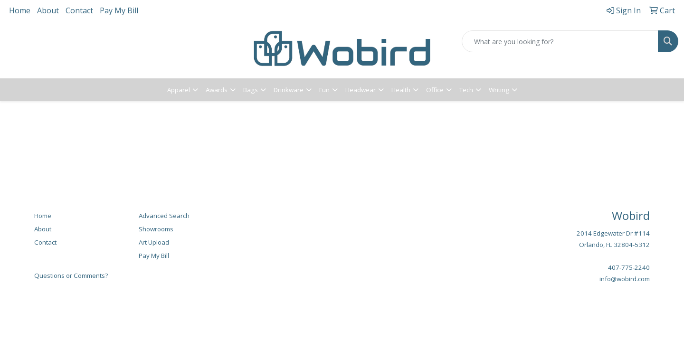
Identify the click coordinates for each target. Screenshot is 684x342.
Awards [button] (217, 90)
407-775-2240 (629, 267)
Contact (79, 10)
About (48, 10)
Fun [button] (324, 90)
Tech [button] (466, 90)
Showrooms (156, 229)
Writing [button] (499, 90)
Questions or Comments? (71, 275)
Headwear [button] (360, 90)
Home (19, 10)
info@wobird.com (624, 279)
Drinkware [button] (289, 90)
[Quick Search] (560, 41)
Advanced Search (164, 215)
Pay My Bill (119, 10)
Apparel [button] (178, 90)
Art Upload (154, 242)
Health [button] (400, 90)
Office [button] (435, 90)
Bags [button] (250, 90)
